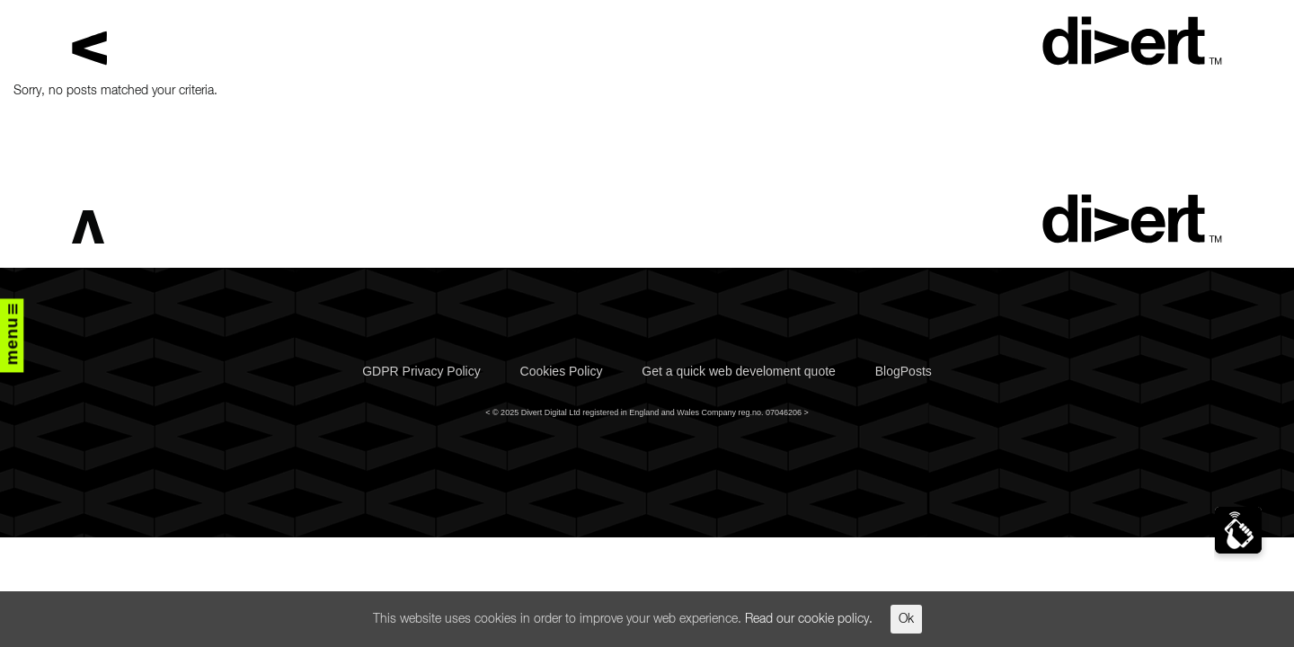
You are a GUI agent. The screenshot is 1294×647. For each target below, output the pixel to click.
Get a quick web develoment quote (739, 371)
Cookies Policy (561, 371)
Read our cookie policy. (809, 619)
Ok (906, 619)
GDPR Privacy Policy (421, 371)
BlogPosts (903, 371)
